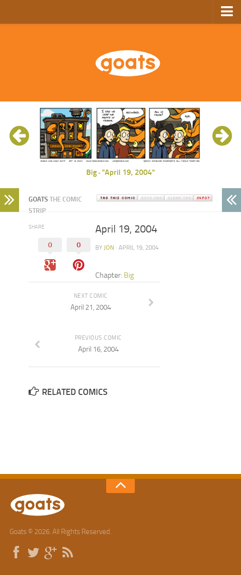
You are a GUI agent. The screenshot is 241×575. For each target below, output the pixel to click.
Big (91, 172)
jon (109, 247)
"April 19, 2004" (128, 172)
